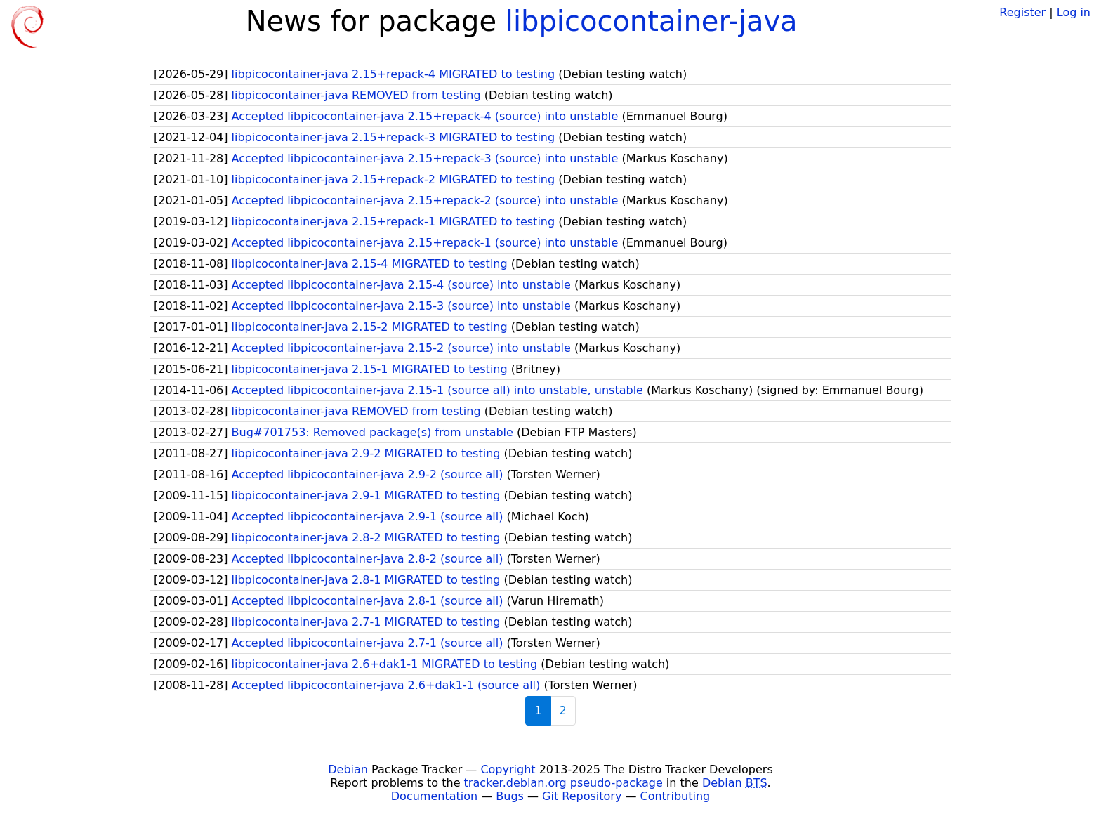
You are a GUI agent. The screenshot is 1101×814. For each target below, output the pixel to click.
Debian (348, 769)
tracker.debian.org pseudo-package (563, 782)
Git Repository (581, 796)
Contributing (675, 796)
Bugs (510, 796)
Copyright (507, 769)
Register (1022, 12)
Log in (1073, 12)
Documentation (434, 796)
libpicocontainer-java (652, 21)
